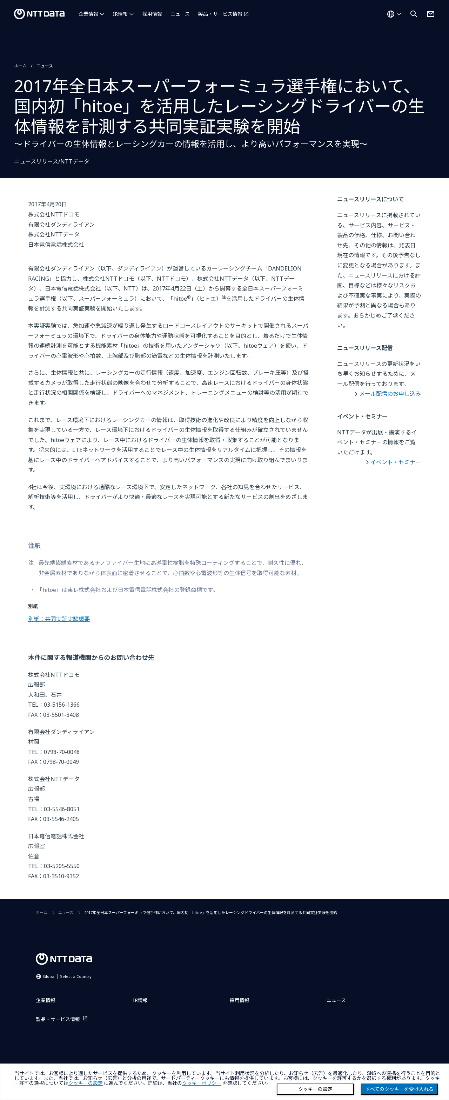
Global (67, 976)
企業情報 (88, 14)
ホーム (20, 66)
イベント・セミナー (395, 462)
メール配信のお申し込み (390, 394)
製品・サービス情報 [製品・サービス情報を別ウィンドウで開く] (220, 14)
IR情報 (120, 14)
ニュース (180, 14)
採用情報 (152, 14)
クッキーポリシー (201, 1083)
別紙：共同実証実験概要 (59, 619)
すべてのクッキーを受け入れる (400, 1089)
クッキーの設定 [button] (85, 1083)
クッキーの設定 (315, 1089)
